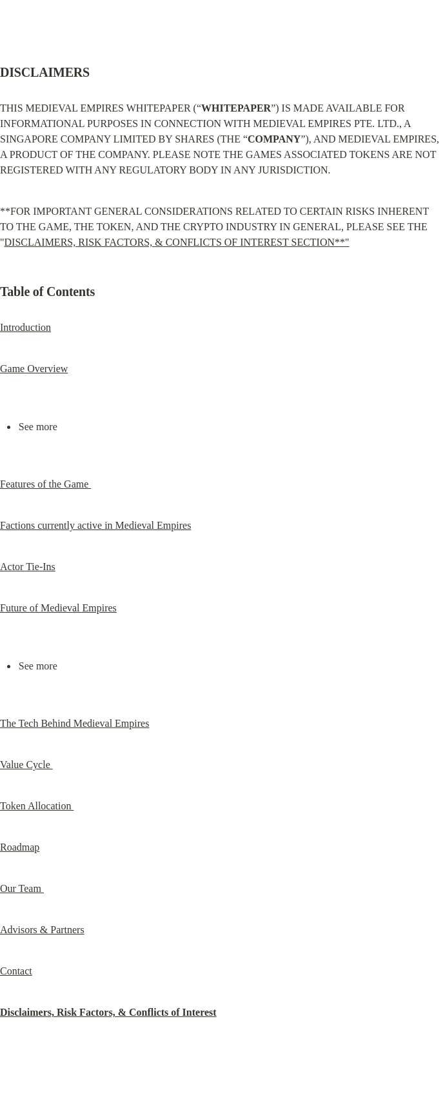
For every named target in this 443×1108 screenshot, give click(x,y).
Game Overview (34, 368)
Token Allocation (37, 805)
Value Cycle (26, 764)
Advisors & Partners (42, 929)
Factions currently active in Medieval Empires (95, 525)
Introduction (25, 327)
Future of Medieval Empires (58, 607)
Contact (16, 970)
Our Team (22, 888)
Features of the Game (45, 484)
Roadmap (19, 847)
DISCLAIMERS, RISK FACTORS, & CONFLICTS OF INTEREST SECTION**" (177, 242)
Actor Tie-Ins (27, 566)
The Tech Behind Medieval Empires (74, 723)
